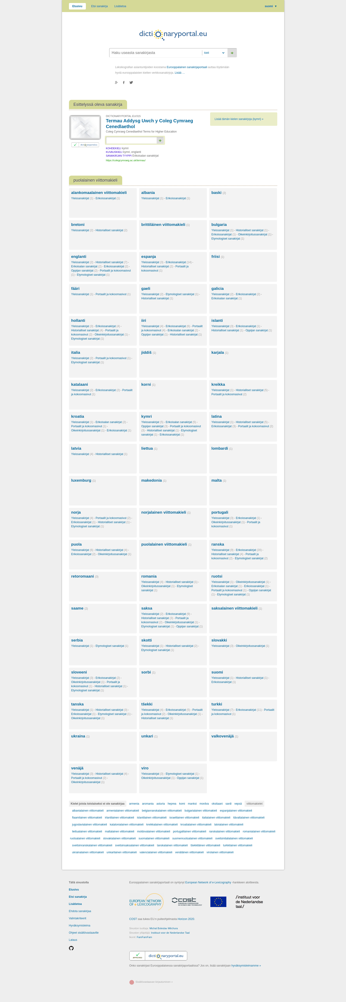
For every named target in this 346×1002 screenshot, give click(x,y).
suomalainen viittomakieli (154, 838)
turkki (217, 704)
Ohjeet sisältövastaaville (84, 932)
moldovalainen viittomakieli (153, 831)
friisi (218, 256)
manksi (192, 803)
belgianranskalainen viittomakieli (162, 810)
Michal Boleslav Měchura (164, 928)
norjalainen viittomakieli (166, 512)
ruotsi (217, 576)
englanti (78, 256)
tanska (77, 704)
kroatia (77, 416)
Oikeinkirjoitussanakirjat (254, 234)
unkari (149, 736)
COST (133, 919)
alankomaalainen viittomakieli (99, 192)
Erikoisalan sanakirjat (86, 266)
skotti (146, 640)
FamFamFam (144, 937)
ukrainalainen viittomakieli (88, 852)
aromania (148, 803)
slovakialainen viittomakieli (119, 838)
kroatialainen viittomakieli (196, 824)
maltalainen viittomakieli (119, 831)
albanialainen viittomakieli (88, 810)
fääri (75, 288)
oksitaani (217, 803)
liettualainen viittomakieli (87, 831)
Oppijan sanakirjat (84, 270)
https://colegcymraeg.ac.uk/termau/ (126, 160)
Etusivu (77, 6)
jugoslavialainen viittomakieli (89, 824)
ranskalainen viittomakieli (224, 831)
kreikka (218, 384)
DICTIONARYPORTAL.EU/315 (123, 116)
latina (217, 416)
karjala (220, 352)
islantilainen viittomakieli (152, 817)
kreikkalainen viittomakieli (162, 824)
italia (75, 352)
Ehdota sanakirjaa (80, 911)
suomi (271, 6)
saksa (146, 608)
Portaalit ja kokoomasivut (113, 294)
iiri (143, 320)
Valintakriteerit (77, 918)
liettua (149, 448)
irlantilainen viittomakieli (119, 817)
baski (219, 192)
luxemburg (83, 480)
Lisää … (180, 72)
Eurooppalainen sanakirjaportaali (187, 67)
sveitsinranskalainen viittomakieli (92, 845)
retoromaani (85, 576)
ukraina (80, 736)
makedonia (153, 480)
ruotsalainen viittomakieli (85, 838)
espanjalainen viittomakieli (236, 810)
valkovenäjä (225, 736)
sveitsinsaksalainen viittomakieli (134, 845)
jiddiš (148, 352)
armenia (134, 803)
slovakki (219, 640)
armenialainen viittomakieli (122, 810)
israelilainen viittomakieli (184, 817)
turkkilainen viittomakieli (237, 845)
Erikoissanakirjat (108, 198)
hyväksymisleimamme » (246, 965)
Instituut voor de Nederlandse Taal (170, 932)
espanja (148, 256)
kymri (146, 416)
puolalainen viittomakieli (166, 544)
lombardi (222, 448)
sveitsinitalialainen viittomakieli (234, 838)
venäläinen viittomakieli (189, 852)
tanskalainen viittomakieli (172, 845)
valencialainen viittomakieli (156, 852)
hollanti (78, 320)
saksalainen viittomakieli (237, 608)
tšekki (147, 704)
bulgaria (219, 224)
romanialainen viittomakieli (259, 831)
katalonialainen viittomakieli (126, 824)
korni (148, 384)
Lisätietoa (120, 6)
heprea (172, 803)
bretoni (78, 224)
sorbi (148, 672)
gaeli (145, 288)
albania (148, 192)
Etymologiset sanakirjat (228, 238)
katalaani (79, 384)
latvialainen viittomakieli (228, 824)
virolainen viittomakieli (220, 852)
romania (149, 576)
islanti (217, 320)
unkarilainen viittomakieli (122, 852)
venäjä (77, 768)
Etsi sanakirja (99, 6)
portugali (220, 512)
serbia (77, 640)
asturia (160, 803)
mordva (204, 803)
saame (79, 608)
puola (76, 544)
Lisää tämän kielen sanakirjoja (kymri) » (239, 119)
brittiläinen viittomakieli (165, 224)
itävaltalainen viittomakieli (249, 817)
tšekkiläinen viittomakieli (205, 845)
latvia (76, 448)
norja (76, 512)
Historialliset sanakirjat (111, 230)
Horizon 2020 (186, 919)
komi (182, 803)
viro (145, 768)
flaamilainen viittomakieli (87, 817)
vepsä (238, 803)
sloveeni (79, 672)
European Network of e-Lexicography (208, 882)
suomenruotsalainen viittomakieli (192, 838)
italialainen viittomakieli (216, 817)
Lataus (73, 940)
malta (219, 480)
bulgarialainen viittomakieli (200, 810)
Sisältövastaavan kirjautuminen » (154, 981)
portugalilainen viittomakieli (189, 831)
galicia (218, 288)
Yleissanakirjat (82, 198)
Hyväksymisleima (79, 925)
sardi (228, 803)
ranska (218, 544)
